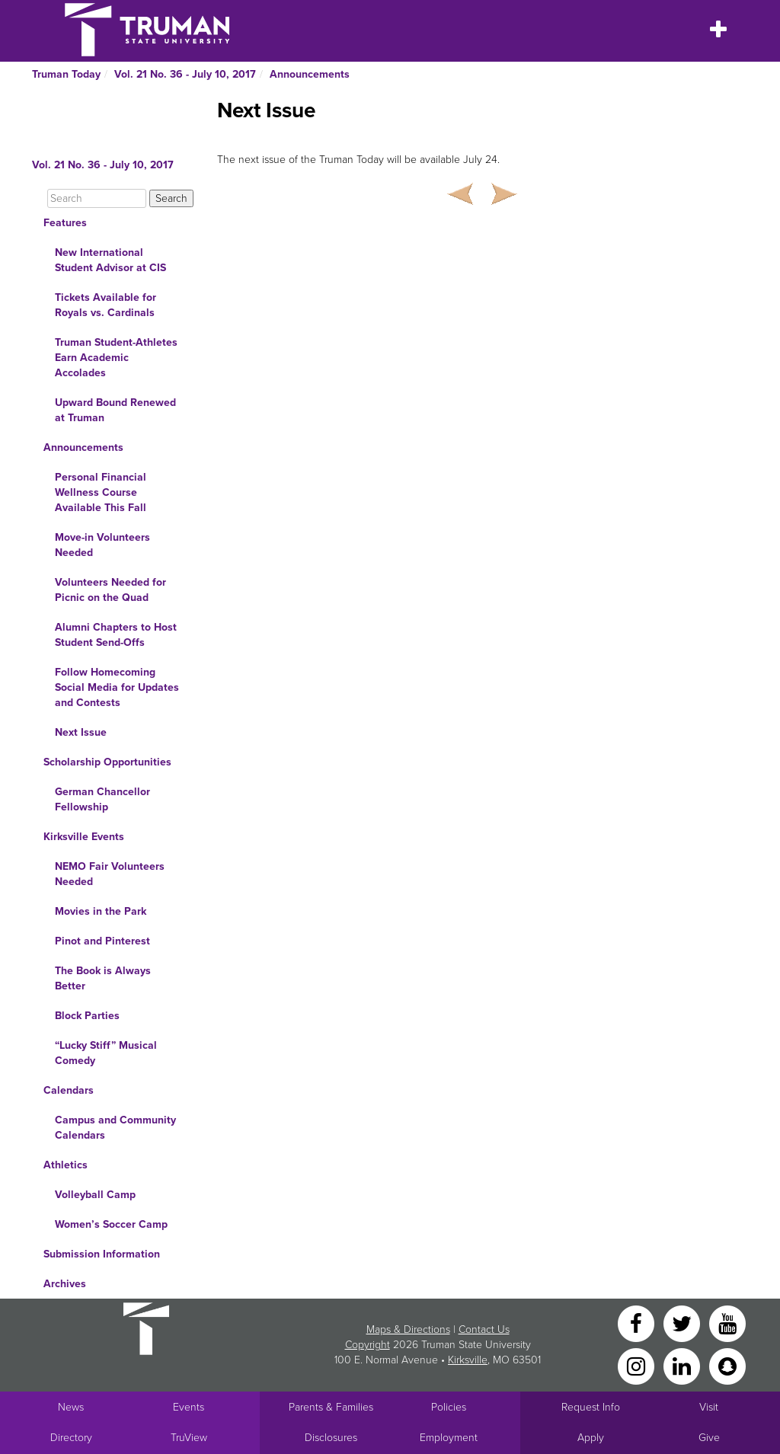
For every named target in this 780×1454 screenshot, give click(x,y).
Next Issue (81, 732)
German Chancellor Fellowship (102, 799)
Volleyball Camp (95, 1194)
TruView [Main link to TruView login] (189, 1437)
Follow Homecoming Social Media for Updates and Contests (117, 687)
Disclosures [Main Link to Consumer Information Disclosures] (331, 1437)
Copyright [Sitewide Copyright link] (367, 1344)
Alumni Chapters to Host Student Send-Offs (116, 635)
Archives (64, 1283)
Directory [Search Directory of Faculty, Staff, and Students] (71, 1437)
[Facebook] (637, 1322)
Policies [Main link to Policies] (448, 1407)
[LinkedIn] (683, 1365)
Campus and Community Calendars (115, 1128)
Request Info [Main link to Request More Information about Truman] (590, 1407)
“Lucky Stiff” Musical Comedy (106, 1053)
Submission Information (101, 1254)
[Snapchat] (727, 1365)
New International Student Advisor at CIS (110, 260)
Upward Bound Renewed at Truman (115, 410)
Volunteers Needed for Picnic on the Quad (110, 590)
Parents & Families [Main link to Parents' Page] (331, 1407)
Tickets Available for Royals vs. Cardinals (105, 305)
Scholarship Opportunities (107, 762)
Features (65, 222)
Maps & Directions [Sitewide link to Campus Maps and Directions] (408, 1329)
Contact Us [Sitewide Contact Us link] (484, 1329)
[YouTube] (727, 1322)
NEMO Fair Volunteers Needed (110, 874)
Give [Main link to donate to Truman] (709, 1437)
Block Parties (87, 1015)
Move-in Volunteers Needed (102, 545)
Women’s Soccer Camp (111, 1224)
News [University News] (71, 1407)
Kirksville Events (83, 836)
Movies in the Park (100, 911)
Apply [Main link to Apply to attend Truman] (590, 1437)
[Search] (96, 198)
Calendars (68, 1090)
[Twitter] (683, 1322)
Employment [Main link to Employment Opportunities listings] (449, 1437)
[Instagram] (637, 1365)
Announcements (310, 74)
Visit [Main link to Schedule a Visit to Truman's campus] (708, 1407)
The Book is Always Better (103, 978)
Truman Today (66, 74)
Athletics (65, 1164)
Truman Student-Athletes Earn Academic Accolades (116, 357)
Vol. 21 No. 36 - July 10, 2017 (185, 74)
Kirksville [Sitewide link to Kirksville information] (468, 1359)
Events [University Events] (188, 1407)
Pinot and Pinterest (102, 941)
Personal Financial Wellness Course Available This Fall (100, 492)
